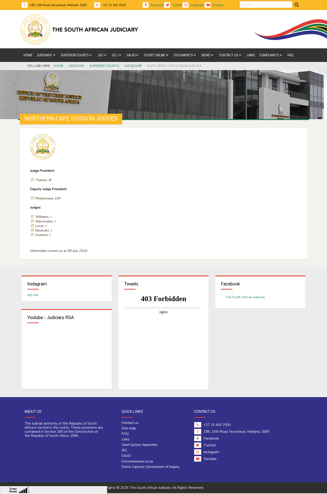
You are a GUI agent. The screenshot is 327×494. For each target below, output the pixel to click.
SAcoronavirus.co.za (137, 462)
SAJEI (126, 456)
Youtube (214, 5)
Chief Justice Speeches (139, 445)
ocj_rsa (32, 295)
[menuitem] (28, 55)
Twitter (173, 5)
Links (125, 439)
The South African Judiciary (245, 297)
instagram (193, 5)
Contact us (130, 423)
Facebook (153, 5)
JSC (124, 451)
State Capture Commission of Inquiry (150, 467)
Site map (128, 429)
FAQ (125, 434)
